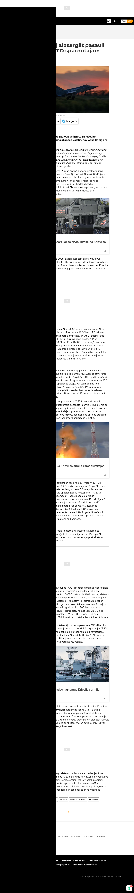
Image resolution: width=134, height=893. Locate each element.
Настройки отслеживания (85, 864)
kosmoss (63, 799)
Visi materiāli (37, 130)
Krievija (46, 799)
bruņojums (93, 799)
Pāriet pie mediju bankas (56, 115)
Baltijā (16, 836)
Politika (49, 836)
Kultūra (101, 836)
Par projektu (8, 860)
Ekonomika (62, 836)
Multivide (89, 836)
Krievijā (38, 836)
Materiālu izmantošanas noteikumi (32, 860)
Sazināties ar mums (97, 860)
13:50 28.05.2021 (32, 62)
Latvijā (6, 836)
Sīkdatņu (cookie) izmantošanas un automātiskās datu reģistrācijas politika (36, 864)
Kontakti (54, 860)
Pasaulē (27, 836)
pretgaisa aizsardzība (78, 799)
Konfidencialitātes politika (73, 860)
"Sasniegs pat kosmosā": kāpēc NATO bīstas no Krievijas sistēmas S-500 (67, 243)
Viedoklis (33, 237)
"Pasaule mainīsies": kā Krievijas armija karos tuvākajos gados (66, 467)
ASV (38, 799)
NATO (54, 799)
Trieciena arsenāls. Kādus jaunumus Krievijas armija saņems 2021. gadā (63, 691)
